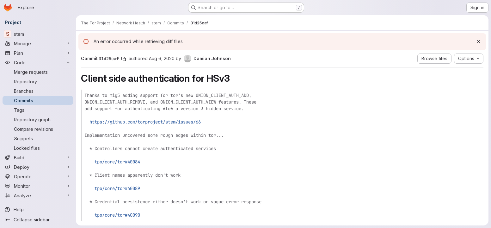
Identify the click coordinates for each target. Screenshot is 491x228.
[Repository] (38, 81)
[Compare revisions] (38, 128)
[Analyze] (38, 195)
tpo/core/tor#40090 (117, 215)
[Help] (38, 209)
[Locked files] (38, 147)
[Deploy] (38, 166)
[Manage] (38, 43)
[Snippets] (38, 138)
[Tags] (38, 109)
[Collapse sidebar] (38, 219)
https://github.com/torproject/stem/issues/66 (145, 122)
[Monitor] (38, 185)
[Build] (38, 157)
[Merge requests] (38, 71)
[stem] (38, 33)
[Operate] (38, 176)
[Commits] (38, 100)
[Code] (38, 62)
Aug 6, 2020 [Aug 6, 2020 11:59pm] (162, 58)
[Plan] (38, 52)
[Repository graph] (38, 119)
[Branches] (38, 90)
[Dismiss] (478, 41)
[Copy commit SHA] (123, 59)
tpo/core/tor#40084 (117, 162)
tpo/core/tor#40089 (117, 188)
